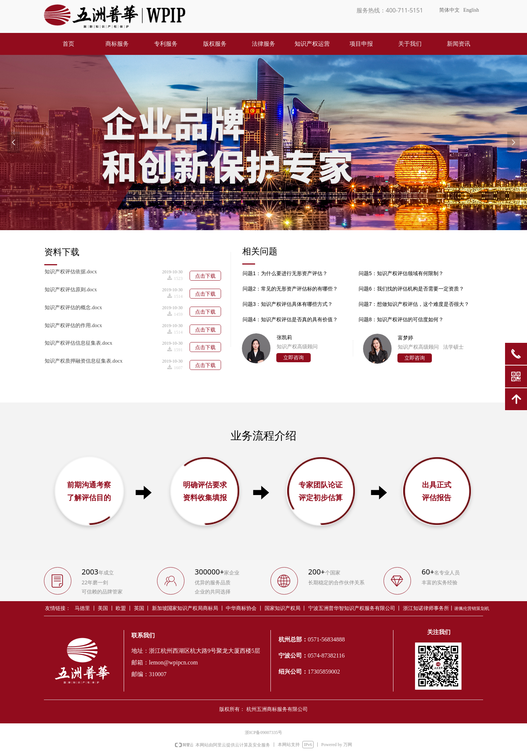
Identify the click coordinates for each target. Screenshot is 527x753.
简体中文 (449, 10)
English (471, 10)
